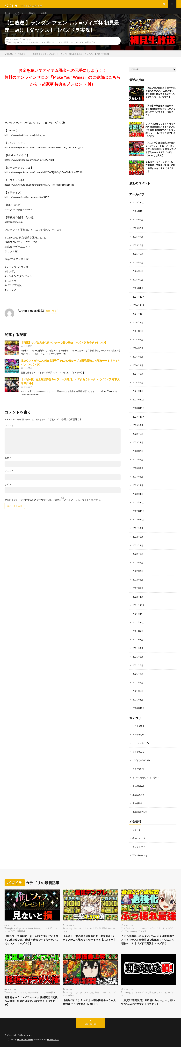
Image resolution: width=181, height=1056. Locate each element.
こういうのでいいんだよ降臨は (87, 1000)
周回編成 (21, 932)
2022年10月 (138, 523)
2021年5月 (138, 668)
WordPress (55, 1048)
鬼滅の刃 (35, 16)
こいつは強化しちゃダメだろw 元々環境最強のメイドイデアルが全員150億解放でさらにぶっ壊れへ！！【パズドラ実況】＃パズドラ (160, 137)
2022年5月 (138, 566)
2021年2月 (138, 693)
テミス (86, 929)
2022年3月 (138, 583)
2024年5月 (138, 362)
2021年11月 (138, 617)
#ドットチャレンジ (132, 929)
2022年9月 (138, 532)
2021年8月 (138, 642)
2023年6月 (138, 455)
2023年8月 (138, 438)
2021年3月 (138, 684)
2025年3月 (138, 277)
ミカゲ (135, 770)
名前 (8, 465)
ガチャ (135, 736)
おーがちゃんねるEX (31, 929)
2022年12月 (138, 506)
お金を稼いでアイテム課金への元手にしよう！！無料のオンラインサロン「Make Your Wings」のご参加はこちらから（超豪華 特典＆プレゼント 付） (62, 84)
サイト (8, 492)
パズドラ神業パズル (65, 49)
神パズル (79, 49)
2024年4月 (138, 370)
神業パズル (90, 49)
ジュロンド (138, 745)
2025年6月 (138, 252)
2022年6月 (138, 557)
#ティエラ (11, 1000)
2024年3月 (138, 379)
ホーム (8, 16)
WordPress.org (140, 856)
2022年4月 (138, 574)
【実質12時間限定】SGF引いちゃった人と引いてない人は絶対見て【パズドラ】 (148, 1010)
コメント (9, 433)
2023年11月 (138, 413)
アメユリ (142, 932)
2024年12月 (138, 303)
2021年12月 (138, 608)
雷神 (134, 804)
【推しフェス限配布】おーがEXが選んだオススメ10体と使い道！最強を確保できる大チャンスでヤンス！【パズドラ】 (32, 941)
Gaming (12, 49)
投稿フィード (139, 839)
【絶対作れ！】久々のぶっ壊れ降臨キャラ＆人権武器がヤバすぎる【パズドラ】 (90, 1010)
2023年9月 (138, 430)
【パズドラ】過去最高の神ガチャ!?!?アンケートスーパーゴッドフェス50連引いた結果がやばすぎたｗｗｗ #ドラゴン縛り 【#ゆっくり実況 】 (160, 156)
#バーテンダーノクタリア (153, 929)
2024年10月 (138, 319)
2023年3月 (138, 481)
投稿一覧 (50, 318)
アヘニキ (77, 929)
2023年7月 (138, 447)
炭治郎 (48, 16)
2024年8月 (138, 336)
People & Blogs (14, 929)
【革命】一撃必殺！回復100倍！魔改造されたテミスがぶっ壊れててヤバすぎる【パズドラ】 (90, 941)
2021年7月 (138, 651)
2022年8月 (138, 540)
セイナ (135, 753)
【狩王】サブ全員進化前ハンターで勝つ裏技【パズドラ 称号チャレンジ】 (64, 349)
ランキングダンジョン (143, 779)
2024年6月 (138, 353)
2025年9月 (138, 226)
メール (9, 478)
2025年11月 (138, 209)
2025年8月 (138, 235)
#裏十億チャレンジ (36, 1000)
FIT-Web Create (26, 1048)
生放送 (135, 796)
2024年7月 (138, 345)
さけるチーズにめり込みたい (144, 1000)
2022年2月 (138, 591)
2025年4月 (138, 269)
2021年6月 (138, 659)
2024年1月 (138, 396)
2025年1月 (138, 294)
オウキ (135, 728)
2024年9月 (138, 328)
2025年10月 (138, 218)
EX (55, 1000)
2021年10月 (138, 625)
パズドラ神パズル (47, 49)
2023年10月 (138, 421)
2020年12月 (138, 710)
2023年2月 (138, 489)
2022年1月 (138, 600)
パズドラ (21, 16)
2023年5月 (138, 464)
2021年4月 (138, 676)
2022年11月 (138, 515)
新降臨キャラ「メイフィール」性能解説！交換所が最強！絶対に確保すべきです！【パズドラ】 (32, 1009)
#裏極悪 (49, 1000)
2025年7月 (138, 243)
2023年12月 (138, 404)
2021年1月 (138, 701)
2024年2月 (138, 387)
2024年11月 (138, 311)
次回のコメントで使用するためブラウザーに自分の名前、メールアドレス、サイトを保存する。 (54, 507)
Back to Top (90, 1033)
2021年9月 (138, 634)
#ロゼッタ (22, 1000)
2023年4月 (138, 472)
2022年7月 (138, 549)
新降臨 (71, 1003)
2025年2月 (138, 286)
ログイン (137, 830)
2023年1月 (138, 498)
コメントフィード (141, 847)
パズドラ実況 (32, 49)
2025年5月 (138, 260)
